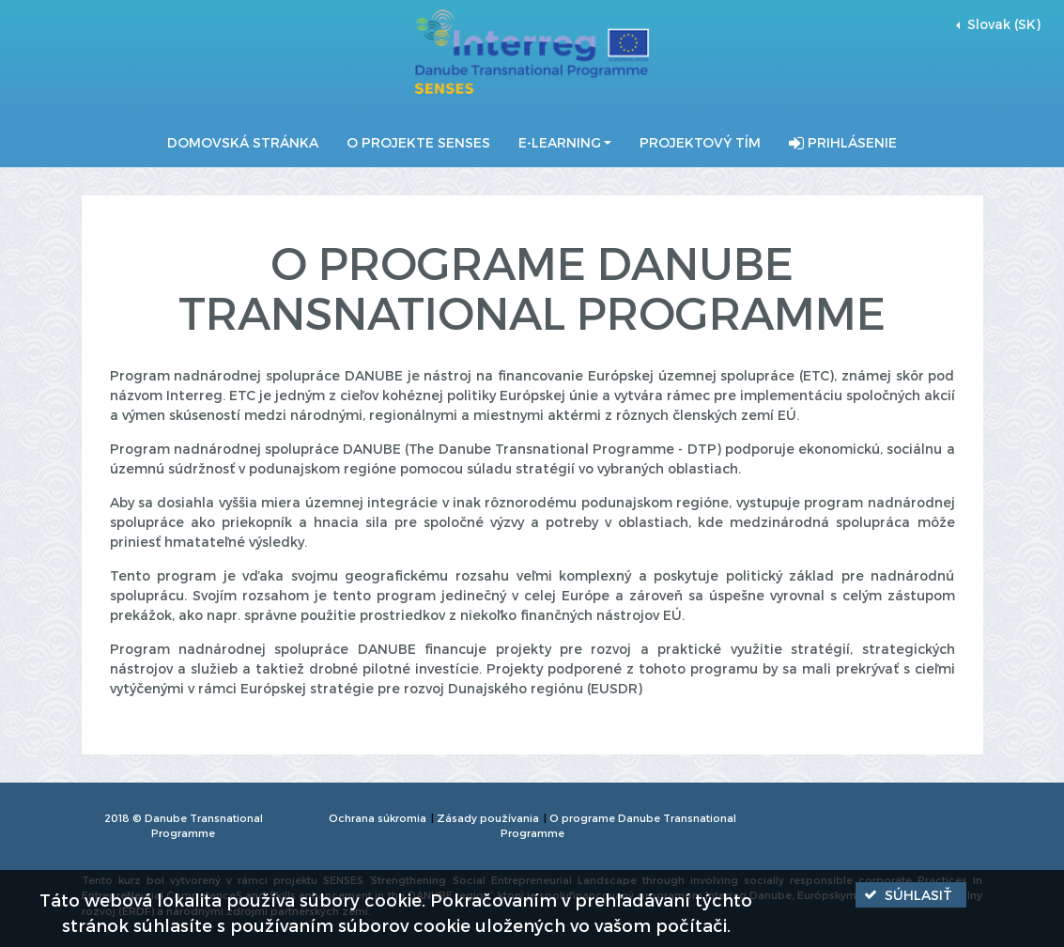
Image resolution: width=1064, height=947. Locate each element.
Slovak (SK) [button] (1002, 24)
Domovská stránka (242, 142)
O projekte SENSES (418, 142)
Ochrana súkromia (377, 818)
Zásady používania (488, 818)
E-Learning (559, 142)
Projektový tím (700, 142)
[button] (910, 895)
